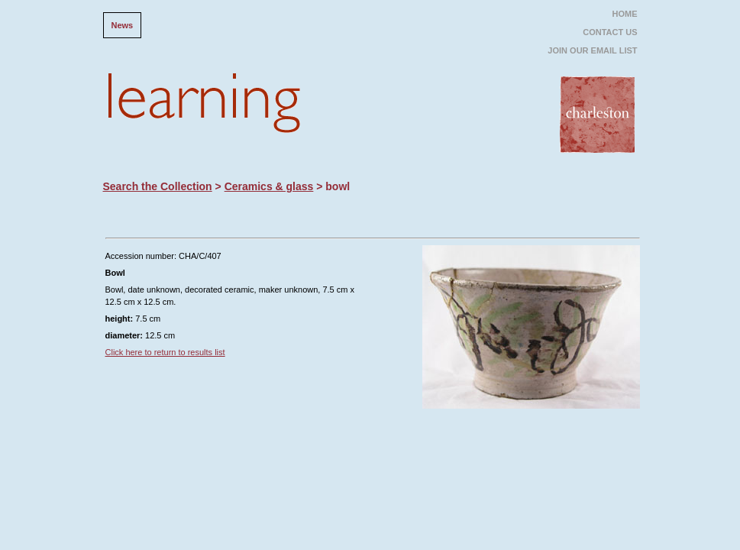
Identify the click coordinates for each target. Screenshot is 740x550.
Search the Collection (157, 186)
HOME (625, 13)
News (122, 25)
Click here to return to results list (165, 352)
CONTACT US (610, 32)
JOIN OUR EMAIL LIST (592, 50)
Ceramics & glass (269, 186)
